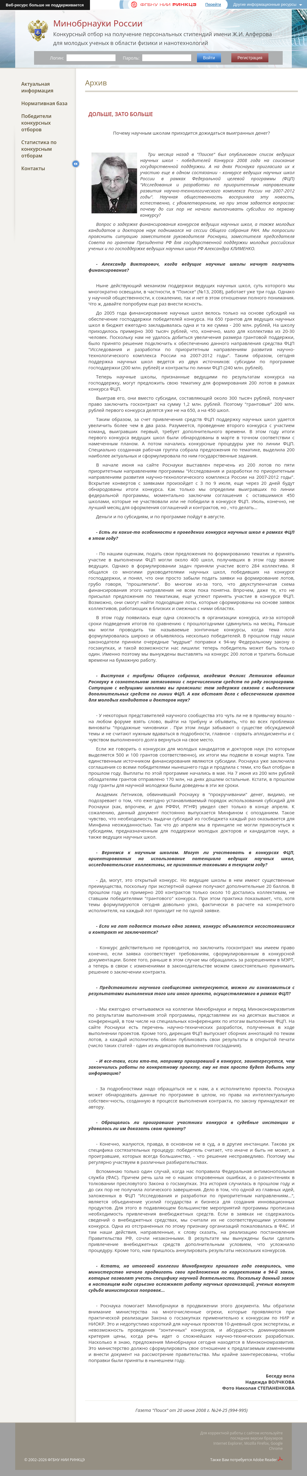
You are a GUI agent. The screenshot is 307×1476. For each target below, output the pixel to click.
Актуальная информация (37, 87)
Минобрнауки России (98, 23)
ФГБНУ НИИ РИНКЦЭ (66, 1459)
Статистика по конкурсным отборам (39, 149)
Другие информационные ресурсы (264, 4)
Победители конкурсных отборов (36, 123)
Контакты (33, 168)
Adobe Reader (265, 1459)
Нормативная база (44, 103)
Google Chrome (276, 1446)
